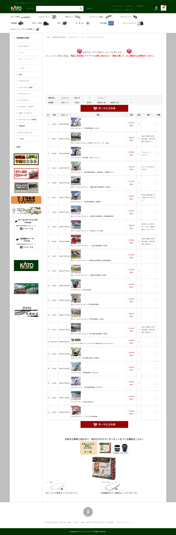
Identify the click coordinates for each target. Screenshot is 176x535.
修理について (129, 10)
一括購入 (89, 98)
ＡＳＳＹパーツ (24, 81)
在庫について (117, 10)
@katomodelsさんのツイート (26, 244)
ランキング (101, 98)
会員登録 (140, 6)
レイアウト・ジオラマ (26, 107)
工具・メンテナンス (25, 113)
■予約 (18, 147)
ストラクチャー (24, 100)
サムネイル (65, 98)
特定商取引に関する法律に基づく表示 (98, 522)
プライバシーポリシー (123, 522)
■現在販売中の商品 (59, 37)
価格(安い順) (101, 102)
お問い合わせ (117, 6)
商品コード (65, 102)
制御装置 (22, 126)
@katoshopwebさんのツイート (26, 226)
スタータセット (74, 37)
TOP (48, 37)
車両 (20, 74)
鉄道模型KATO (50, 522)
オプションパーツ (25, 94)
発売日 (89, 102)
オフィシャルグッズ (25, 132)
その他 (21, 139)
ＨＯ (22, 68)
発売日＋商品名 (128, 102)
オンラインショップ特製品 (28, 119)
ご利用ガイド (129, 6)
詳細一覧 (77, 98)
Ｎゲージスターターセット (95, 37)
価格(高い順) (114, 102)
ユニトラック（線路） (26, 87)
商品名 (77, 102)
